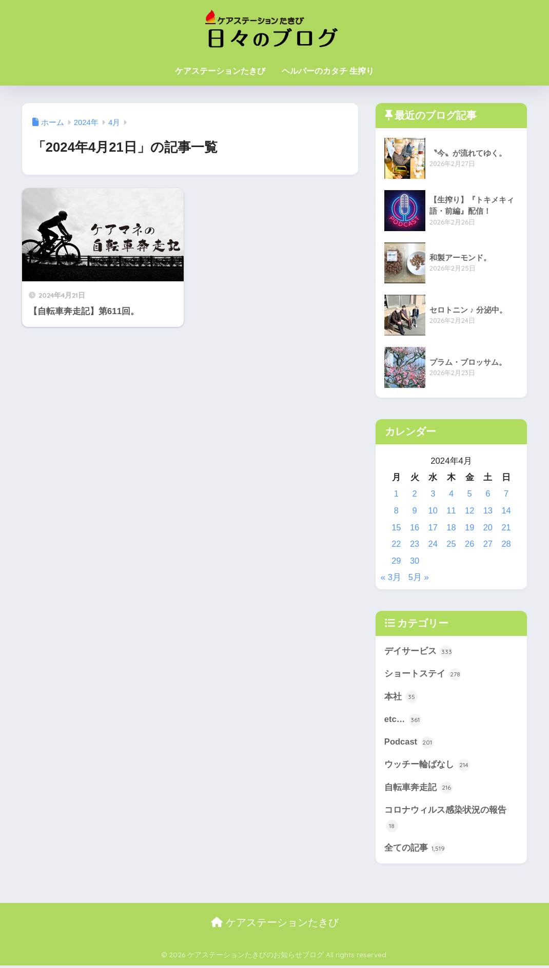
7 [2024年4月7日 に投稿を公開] (506, 494)
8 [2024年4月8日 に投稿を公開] (396, 511)
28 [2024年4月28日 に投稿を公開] (506, 544)
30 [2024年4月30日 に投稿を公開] (415, 561)
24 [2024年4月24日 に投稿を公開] (433, 544)
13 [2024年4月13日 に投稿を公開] (488, 511)
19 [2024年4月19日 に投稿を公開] (470, 527)
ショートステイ (423, 675)
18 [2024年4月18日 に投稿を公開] (451, 527)
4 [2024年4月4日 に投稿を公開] (451, 494)
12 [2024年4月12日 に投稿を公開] (470, 511)
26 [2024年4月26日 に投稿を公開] (470, 544)
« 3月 (391, 577)
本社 (401, 697)
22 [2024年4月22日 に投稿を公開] (396, 544)
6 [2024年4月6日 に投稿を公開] (487, 494)
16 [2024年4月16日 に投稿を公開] (415, 527)
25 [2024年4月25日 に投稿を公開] (451, 544)
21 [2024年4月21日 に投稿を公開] (506, 527)
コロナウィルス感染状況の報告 (445, 820)
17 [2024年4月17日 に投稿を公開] (433, 527)
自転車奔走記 (418, 789)
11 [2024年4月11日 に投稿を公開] (451, 511)
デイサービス (418, 652)
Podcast (409, 743)
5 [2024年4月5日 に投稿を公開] (469, 494)
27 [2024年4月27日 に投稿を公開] (488, 544)
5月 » (418, 577)
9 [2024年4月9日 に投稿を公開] (414, 511)
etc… (403, 720)
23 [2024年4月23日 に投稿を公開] (415, 544)
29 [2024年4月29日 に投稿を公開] (396, 561)
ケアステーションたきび (220, 71)
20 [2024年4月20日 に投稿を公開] (488, 527)
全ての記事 (414, 851)
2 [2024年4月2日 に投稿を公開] (414, 494)
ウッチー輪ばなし (427, 766)
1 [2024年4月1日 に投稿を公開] (396, 494)
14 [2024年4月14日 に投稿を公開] (506, 511)
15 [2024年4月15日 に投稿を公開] (396, 527)
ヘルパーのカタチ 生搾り (328, 71)
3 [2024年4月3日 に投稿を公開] (432, 494)
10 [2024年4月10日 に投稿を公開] (433, 511)
